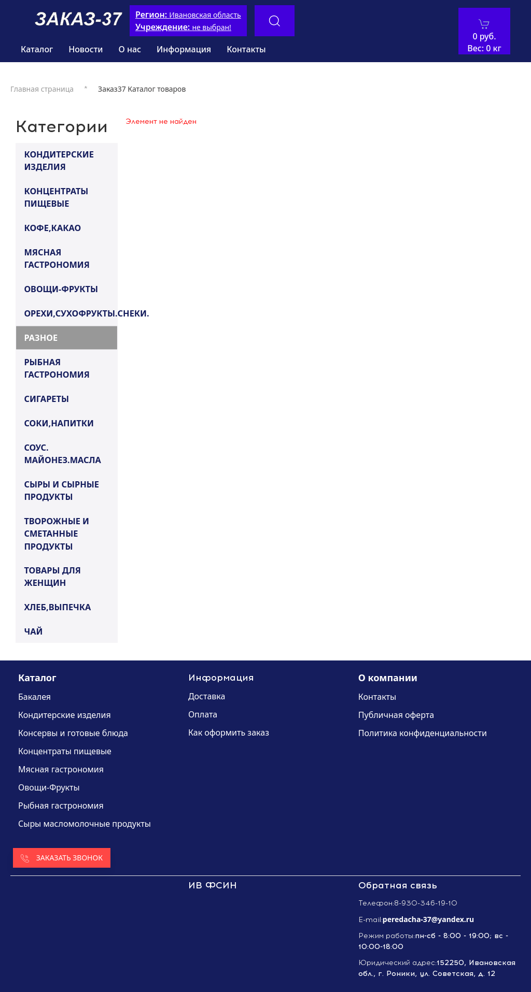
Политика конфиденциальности (422, 733)
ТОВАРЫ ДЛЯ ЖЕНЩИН (52, 576)
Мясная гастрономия (61, 769)
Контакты (246, 49)
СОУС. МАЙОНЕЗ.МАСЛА (62, 453)
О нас (130, 49)
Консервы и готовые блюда (73, 733)
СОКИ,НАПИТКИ (59, 422)
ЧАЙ (33, 631)
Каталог (37, 49)
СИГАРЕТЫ (46, 398)
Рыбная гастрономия (61, 805)
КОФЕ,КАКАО (52, 227)
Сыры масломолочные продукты (84, 823)
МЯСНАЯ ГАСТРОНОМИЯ (56, 258)
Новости (85, 49)
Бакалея (34, 696)
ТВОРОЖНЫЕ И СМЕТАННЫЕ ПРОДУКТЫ (56, 533)
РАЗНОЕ (41, 337)
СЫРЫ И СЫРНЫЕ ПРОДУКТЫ (61, 490)
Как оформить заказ (228, 732)
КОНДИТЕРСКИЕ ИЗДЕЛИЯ (58, 160)
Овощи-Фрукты (49, 787)
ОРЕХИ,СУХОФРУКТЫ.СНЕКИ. (70, 313)
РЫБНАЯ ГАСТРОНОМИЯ (56, 368)
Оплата (202, 714)
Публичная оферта (396, 715)
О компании (387, 677)
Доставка (207, 696)
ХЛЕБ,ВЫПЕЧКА (57, 606)
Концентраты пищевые (64, 751)
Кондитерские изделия (64, 715)
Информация (184, 49)
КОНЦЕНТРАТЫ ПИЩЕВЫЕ (56, 197)
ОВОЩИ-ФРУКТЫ (61, 288)
